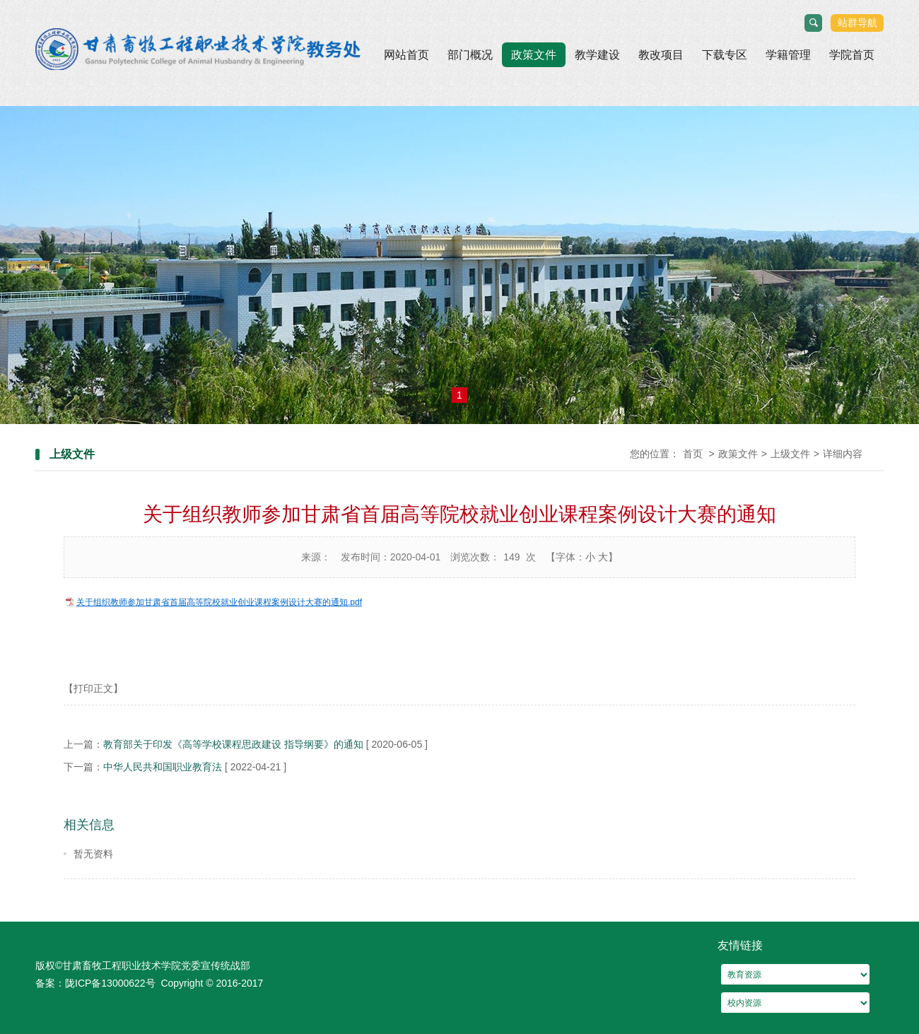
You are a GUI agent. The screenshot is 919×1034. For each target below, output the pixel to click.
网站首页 (406, 55)
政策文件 (533, 55)
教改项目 (661, 55)
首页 (693, 453)
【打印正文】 (93, 688)
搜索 (814, 23)
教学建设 (597, 55)
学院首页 (851, 55)
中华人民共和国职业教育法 (162, 766)
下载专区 (724, 55)
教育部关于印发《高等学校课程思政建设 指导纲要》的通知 (233, 744)
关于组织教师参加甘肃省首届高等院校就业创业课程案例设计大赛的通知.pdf (219, 602)
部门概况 (470, 55)
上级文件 (790, 453)
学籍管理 (788, 55)
